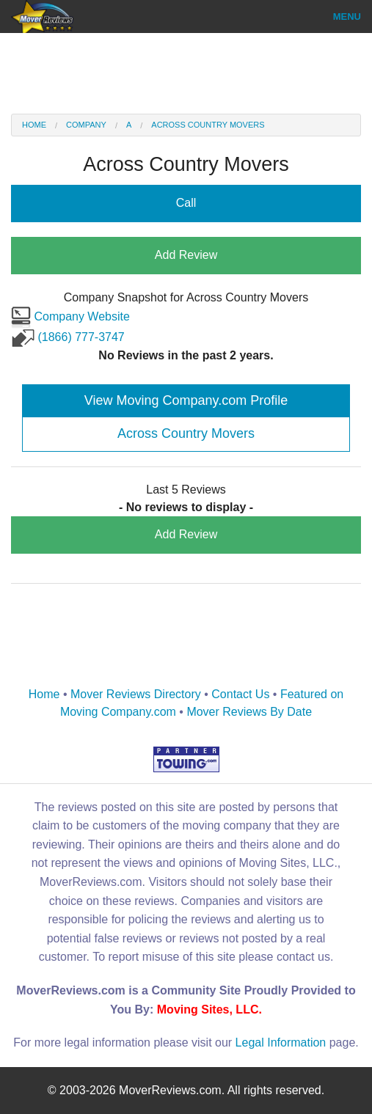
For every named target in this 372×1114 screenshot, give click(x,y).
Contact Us (240, 694)
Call (186, 203)
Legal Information (281, 1042)
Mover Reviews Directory (135, 694)
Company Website (70, 316)
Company (86, 124)
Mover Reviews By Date (249, 712)
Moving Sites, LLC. (209, 1009)
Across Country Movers (207, 124)
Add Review (186, 255)
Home (34, 124)
